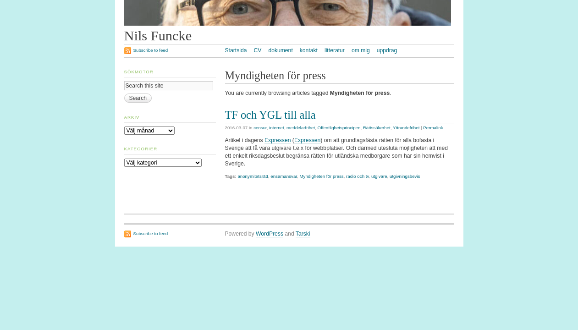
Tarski (303, 234)
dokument (280, 50)
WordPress (269, 234)
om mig (361, 50)
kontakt (309, 50)
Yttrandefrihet (406, 127)
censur (260, 127)
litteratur (335, 50)
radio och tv (357, 176)
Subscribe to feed (150, 50)
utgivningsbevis (405, 176)
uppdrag (387, 50)
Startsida (236, 50)
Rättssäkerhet (377, 127)
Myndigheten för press (321, 176)
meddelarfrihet (300, 127)
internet (276, 127)
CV (257, 50)
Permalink (433, 127)
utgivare (379, 176)
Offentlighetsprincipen (339, 127)
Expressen (277, 140)
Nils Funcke (158, 36)
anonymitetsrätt (252, 176)
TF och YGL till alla (270, 115)
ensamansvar (283, 176)
